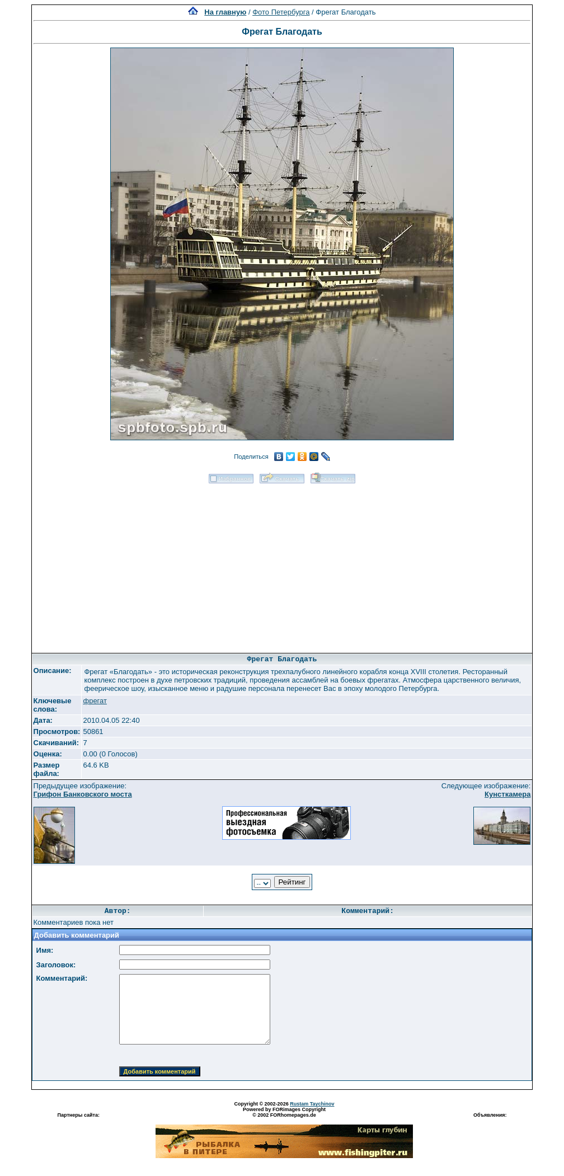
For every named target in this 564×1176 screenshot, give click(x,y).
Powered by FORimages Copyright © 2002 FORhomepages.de (284, 1112)
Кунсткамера (507, 794)
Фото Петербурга (280, 12)
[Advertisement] (281, 564)
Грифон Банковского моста (83, 794)
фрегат (95, 701)
